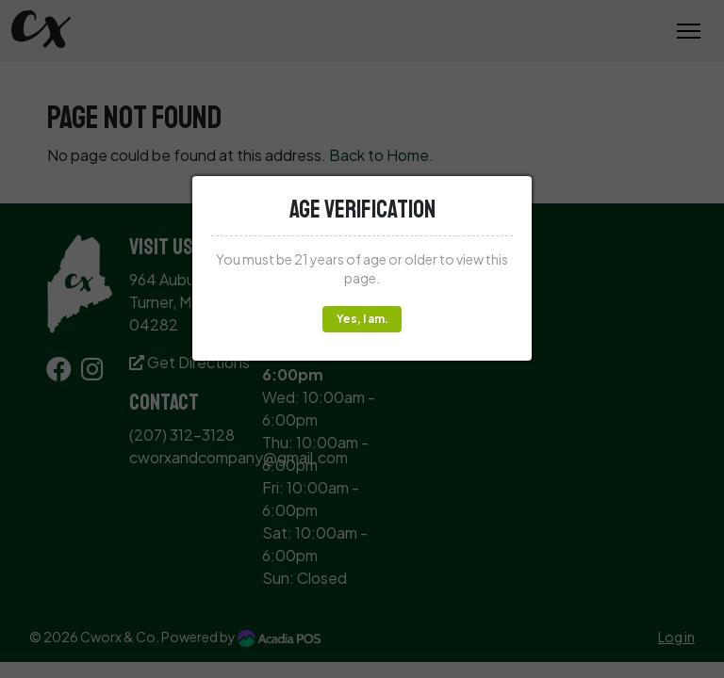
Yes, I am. (362, 319)
